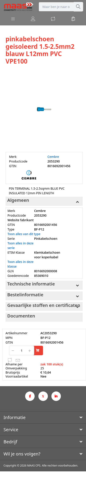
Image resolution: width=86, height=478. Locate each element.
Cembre (53, 157)
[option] (44, 108)
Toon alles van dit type (23, 234)
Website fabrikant (20, 220)
